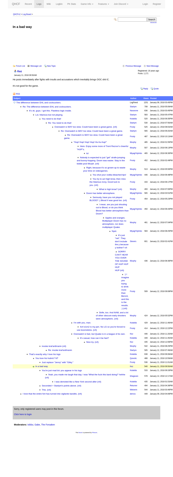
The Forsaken (48, 424)
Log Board (27, 14)
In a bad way (41, 366)
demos (133, 394)
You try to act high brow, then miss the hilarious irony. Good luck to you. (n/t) (108, 182)
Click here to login (23, 414)
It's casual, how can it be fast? (94, 338)
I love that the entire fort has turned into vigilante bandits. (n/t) (52, 394)
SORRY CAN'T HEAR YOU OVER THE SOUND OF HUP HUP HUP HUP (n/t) (121, 260)
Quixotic (133, 358)
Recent (28, 4)
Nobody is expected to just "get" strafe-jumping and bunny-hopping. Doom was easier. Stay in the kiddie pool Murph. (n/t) (101, 160)
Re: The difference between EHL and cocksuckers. (47, 107)
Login (145, 4)
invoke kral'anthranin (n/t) (54, 346)
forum (80, 432)
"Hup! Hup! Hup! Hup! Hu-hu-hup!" (90, 142)
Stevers (133, 241)
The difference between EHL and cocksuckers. (38, 102)
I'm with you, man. (82, 322)
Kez (19, 71)
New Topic (51, 66)
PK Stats (71, 4)
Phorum (94, 432)
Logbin (59, 4)
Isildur (30, 424)
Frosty (132, 127)
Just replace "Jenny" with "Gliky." (57, 362)
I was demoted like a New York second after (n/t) (78, 382)
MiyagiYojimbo (136, 153)
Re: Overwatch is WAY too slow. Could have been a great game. (92, 131)
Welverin (133, 390)
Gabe (37, 424)
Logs (39, 4)
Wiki (49, 4)
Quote (156, 89)
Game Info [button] (87, 4)
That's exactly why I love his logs (45, 354)
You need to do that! (51, 119)
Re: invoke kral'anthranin (60, 350)
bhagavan (134, 376)
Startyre (133, 107)
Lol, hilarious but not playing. (49, 115)
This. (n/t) (46, 390)
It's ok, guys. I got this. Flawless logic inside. (50, 110)
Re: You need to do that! (60, 123)
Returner (133, 385)
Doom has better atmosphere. (100, 193)
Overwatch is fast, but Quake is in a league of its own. (99, 334)
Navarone (134, 110)
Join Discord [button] (121, 4)
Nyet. (114, 231)
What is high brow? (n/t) (110, 189)
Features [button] (103, 4)
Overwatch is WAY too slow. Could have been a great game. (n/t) (86, 127)
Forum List (20, 66)
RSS (18, 94)
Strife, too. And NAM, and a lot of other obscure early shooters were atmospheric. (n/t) (112, 315)
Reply (145, 89)
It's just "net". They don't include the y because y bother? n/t (121, 241)
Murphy (133, 142)
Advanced (153, 22)
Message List (36, 66)
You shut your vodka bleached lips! (109, 175)
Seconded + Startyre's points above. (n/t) (61, 385)
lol (87, 153)
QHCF (16, 4)
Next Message (153, 66)
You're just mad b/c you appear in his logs (62, 370)
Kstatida (133, 119)
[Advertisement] (86, 49)
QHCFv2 (16, 14)
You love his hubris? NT (46, 358)
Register (157, 4)
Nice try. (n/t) (92, 342)
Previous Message (133, 66)
